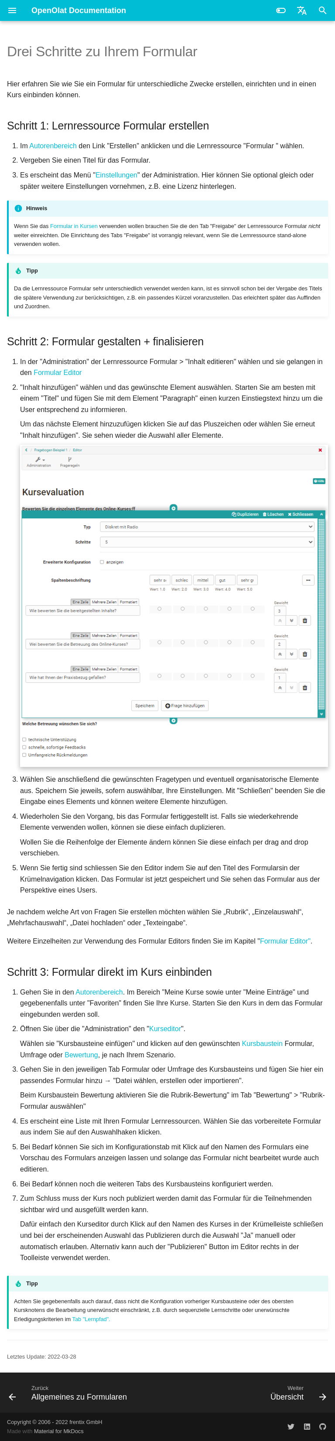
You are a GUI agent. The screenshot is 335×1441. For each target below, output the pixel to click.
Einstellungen (116, 175)
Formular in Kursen (74, 226)
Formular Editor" (285, 941)
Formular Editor (58, 372)
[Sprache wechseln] (302, 10)
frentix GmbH (85, 1422)
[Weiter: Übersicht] (296, 1392)
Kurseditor (165, 1028)
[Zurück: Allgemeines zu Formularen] (69, 1392)
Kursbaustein (262, 1043)
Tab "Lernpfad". (91, 1319)
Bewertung (81, 1055)
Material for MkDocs (59, 1431)
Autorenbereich (53, 146)
